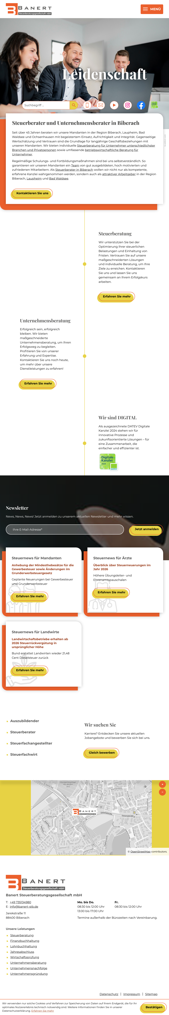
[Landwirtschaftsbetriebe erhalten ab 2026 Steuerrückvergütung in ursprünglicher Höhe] (30, 670)
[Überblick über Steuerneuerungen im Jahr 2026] (111, 592)
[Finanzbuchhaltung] (83, 941)
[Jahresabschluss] (83, 952)
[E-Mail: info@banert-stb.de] (101, 105)
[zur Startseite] (29, 9)
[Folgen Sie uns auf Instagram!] (127, 105)
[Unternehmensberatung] (83, 963)
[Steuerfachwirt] (23, 753)
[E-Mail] (65, 529)
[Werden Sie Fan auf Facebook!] (141, 105)
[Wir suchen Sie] (102, 752)
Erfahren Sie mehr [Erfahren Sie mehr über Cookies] (42, 1010)
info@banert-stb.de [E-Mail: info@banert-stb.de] (24, 906)
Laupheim (34, 178)
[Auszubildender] (24, 719)
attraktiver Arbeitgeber (119, 174)
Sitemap (151, 994)
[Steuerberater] (23, 730)
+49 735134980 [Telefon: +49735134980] (20, 902)
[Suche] (46, 105)
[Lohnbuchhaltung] (83, 947)
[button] (87, 105)
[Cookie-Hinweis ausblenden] (154, 1007)
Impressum (131, 994)
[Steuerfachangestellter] (31, 742)
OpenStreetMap (141, 851)
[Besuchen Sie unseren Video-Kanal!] (114, 105)
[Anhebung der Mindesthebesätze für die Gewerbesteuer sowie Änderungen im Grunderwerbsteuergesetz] (30, 596)
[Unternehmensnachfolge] (83, 969)
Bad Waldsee (58, 178)
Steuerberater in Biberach (74, 170)
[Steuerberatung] (83, 936)
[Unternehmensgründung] (83, 974)
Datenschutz (109, 994)
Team (75, 165)
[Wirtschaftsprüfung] (83, 958)
